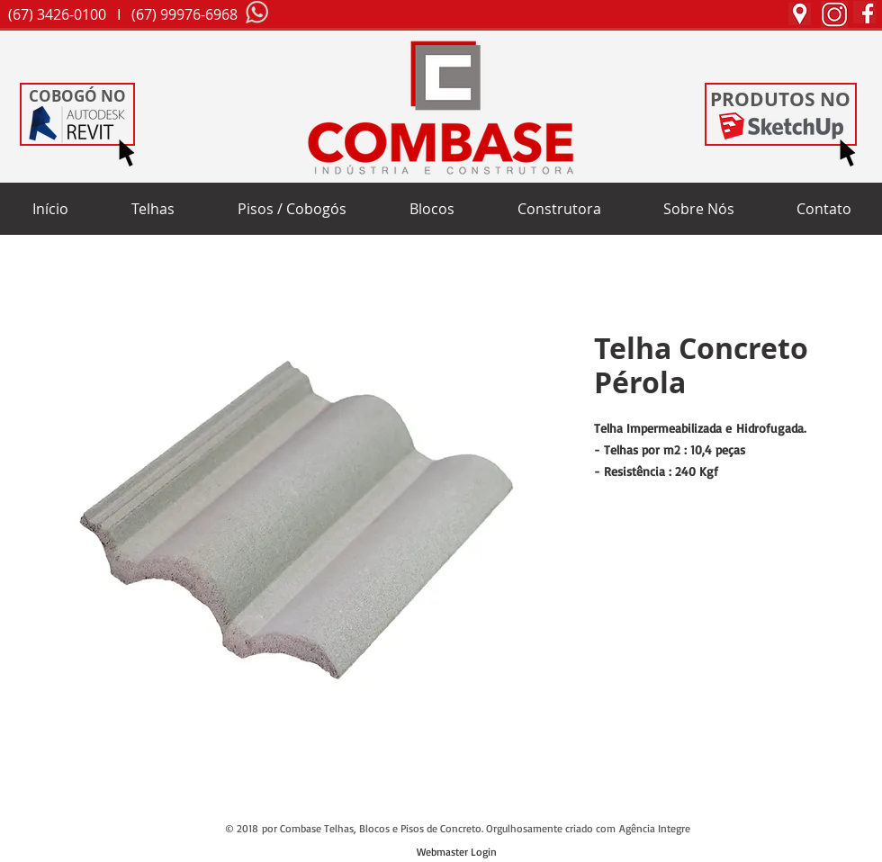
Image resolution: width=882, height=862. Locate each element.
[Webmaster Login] (456, 853)
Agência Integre (654, 828)
